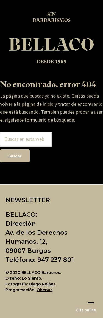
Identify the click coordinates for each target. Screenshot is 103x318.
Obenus (44, 289)
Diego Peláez (42, 284)
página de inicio (38, 104)
